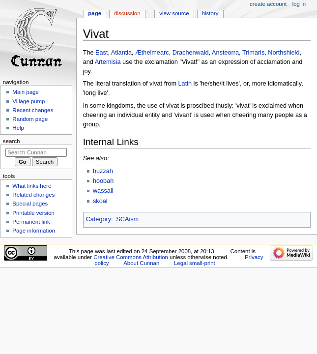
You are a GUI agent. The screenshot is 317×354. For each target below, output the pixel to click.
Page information (33, 231)
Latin (185, 83)
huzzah (103, 171)
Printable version (33, 213)
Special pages (30, 203)
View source (174, 13)
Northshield (283, 52)
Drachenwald (191, 52)
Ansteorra (225, 52)
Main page (25, 92)
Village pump (28, 101)
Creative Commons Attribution (130, 257)
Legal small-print (194, 263)
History (210, 13)
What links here (31, 186)
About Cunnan (141, 263)
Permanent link (31, 222)
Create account (268, 4)
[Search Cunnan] (36, 152)
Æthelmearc (152, 52)
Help (18, 128)
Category (98, 219)
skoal (100, 201)
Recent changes (32, 110)
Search (11, 141)
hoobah (103, 180)
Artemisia (108, 62)
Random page (30, 119)
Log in (299, 4)
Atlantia (121, 52)
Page (94, 13)
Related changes (33, 195)
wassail (103, 190)
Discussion (127, 13)
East (101, 52)
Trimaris (253, 52)
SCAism (127, 219)
